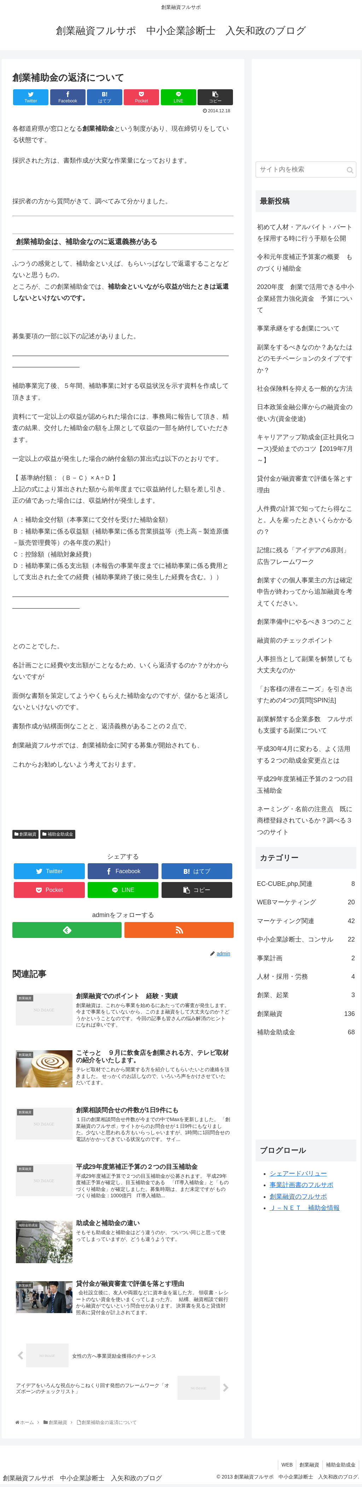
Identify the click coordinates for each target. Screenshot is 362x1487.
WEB (285, 1467)
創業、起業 (306, 995)
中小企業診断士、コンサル (306, 939)
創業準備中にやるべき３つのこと (304, 621)
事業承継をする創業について (298, 328)
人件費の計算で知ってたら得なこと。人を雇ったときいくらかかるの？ (304, 520)
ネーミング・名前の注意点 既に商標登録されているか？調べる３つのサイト (304, 820)
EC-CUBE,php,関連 (306, 883)
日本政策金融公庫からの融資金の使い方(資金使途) (304, 412)
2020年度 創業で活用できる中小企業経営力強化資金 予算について (305, 298)
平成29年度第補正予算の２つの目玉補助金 (305, 784)
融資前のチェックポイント (295, 640)
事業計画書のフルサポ (301, 1184)
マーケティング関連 (306, 921)
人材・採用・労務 (306, 976)
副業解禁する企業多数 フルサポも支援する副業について (304, 725)
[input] (306, 169)
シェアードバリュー (298, 1173)
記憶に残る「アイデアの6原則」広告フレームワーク (303, 556)
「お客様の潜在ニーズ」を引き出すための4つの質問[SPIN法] (304, 694)
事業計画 (306, 958)
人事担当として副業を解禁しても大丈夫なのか (304, 664)
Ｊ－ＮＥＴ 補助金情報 (305, 1207)
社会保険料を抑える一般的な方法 (304, 388)
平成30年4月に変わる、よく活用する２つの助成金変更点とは (303, 754)
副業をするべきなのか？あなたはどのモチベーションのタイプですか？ (304, 359)
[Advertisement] (309, 107)
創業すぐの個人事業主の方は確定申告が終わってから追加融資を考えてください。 (304, 592)
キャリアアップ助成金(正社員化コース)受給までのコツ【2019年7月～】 (306, 449)
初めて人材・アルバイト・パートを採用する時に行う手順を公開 (304, 233)
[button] (350, 170)
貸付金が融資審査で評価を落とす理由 (304, 484)
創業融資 (25, 834)
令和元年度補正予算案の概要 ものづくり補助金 (304, 262)
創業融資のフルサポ (298, 1196)
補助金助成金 (57, 834)
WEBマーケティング (306, 902)
